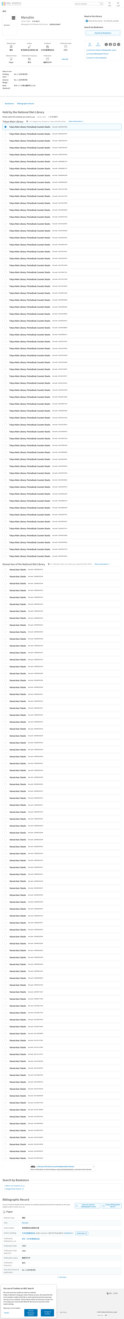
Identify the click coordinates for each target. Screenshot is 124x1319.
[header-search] (89, 3)
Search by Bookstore (103, 33)
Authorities (82, 1233)
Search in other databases (96, 58)
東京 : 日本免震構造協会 (31, 1238)
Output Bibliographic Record (97, 54)
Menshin (25, 1223)
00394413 (68, 1233)
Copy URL (98, 44)
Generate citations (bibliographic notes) (101, 50)
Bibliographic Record (25, 103)
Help (109, 3)
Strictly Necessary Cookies (31, 1313)
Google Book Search (14, 1189)
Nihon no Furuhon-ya (15, 1185)
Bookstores (9, 103)
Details (6, 1313)
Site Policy (63, 1312)
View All (65, 59)
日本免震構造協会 (28, 1233)
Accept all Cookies (47, 1313)
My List (90, 44)
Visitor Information (76, 121)
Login (118, 3)
